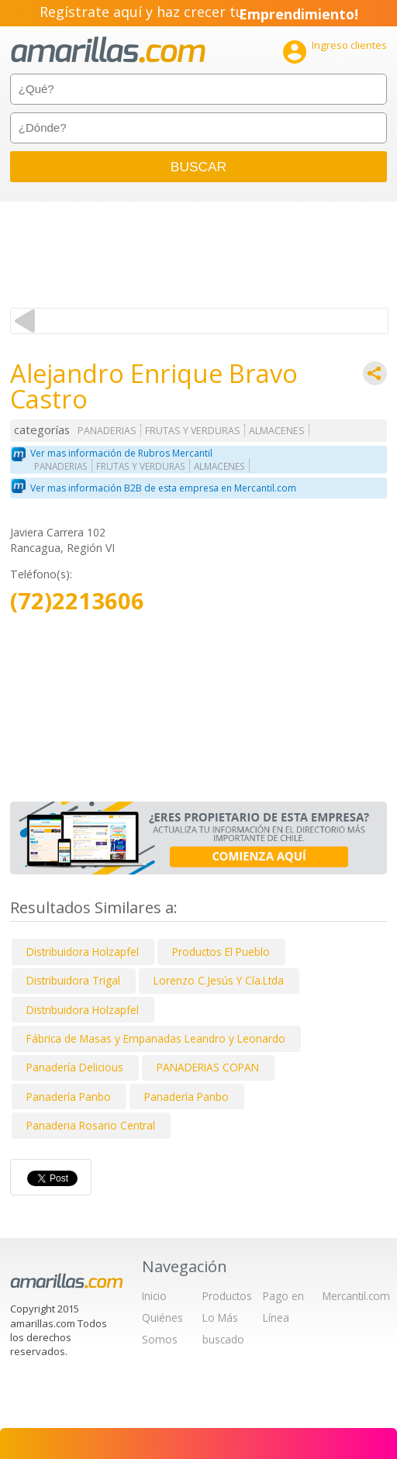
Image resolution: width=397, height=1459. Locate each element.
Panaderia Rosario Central (90, 1125)
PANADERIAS (107, 430)
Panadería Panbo (68, 1096)
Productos (227, 1295)
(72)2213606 (77, 601)
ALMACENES (277, 430)
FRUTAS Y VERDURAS (192, 430)
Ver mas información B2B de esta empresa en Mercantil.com (163, 488)
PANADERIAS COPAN (208, 1067)
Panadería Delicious (74, 1067)
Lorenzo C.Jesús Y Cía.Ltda (219, 980)
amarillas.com (108, 50)
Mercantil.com (356, 1295)
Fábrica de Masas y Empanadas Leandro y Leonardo (155, 1038)
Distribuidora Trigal (73, 980)
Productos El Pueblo (221, 951)
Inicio (154, 1295)
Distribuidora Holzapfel (82, 951)
